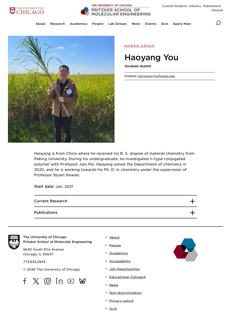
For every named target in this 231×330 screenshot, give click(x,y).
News (113, 285)
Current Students (174, 6)
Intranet (217, 10)
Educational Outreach (127, 277)
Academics (118, 253)
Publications (212, 6)
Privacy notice (121, 301)
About (114, 237)
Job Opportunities (124, 269)
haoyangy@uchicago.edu (156, 76)
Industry (195, 6)
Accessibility (120, 261)
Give (113, 309)
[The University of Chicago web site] (43, 10)
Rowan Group (139, 45)
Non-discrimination (125, 293)
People (115, 245)
